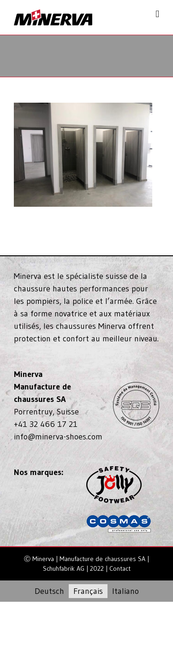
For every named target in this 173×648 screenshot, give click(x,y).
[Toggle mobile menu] (157, 14)
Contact (120, 568)
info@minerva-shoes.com (58, 437)
